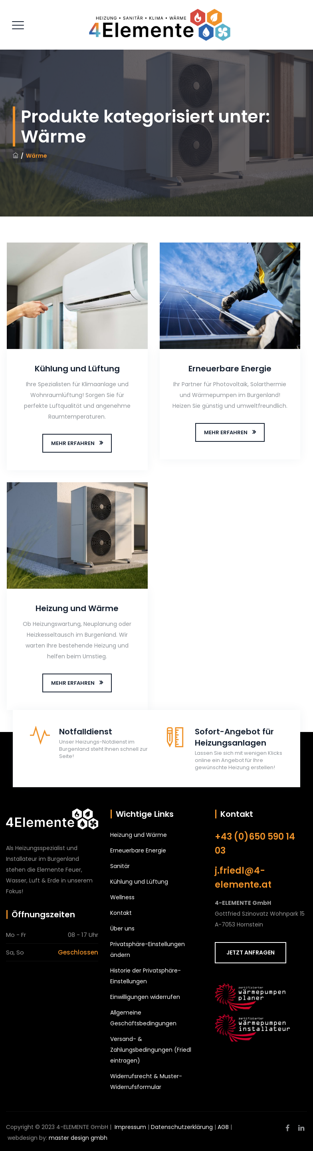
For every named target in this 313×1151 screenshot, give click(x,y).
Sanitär (120, 866)
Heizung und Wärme (77, 608)
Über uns (122, 928)
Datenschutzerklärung (182, 1127)
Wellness (122, 897)
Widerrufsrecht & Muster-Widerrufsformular (146, 1081)
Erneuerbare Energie (229, 368)
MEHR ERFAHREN (73, 443)
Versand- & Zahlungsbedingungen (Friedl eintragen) (150, 1050)
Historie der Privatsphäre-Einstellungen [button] (145, 976)
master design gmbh (78, 1138)
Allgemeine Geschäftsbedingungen (143, 1018)
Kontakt (121, 913)
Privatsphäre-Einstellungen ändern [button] (147, 949)
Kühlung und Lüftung (77, 368)
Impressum (130, 1127)
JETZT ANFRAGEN (250, 952)
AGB (223, 1127)
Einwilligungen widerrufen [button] (145, 997)
